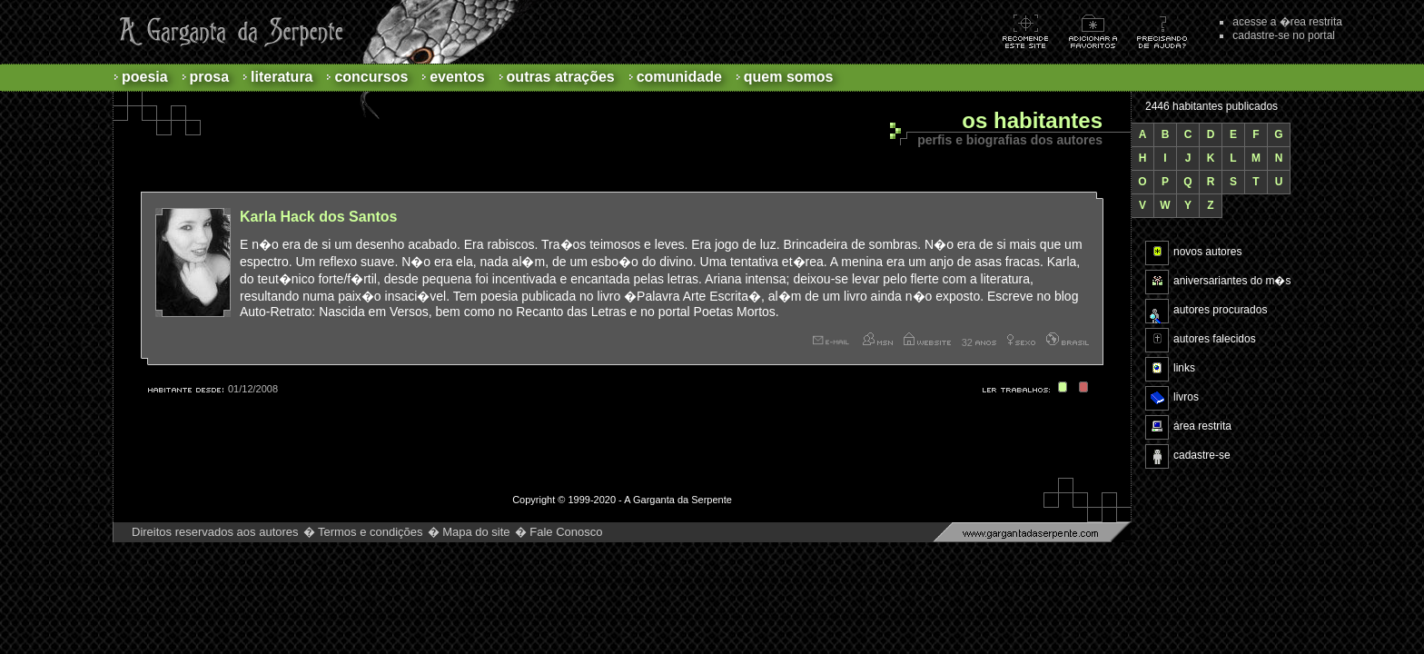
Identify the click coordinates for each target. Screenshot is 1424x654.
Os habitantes (1032, 121)
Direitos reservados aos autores (215, 532)
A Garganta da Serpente (228, 31)
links (1184, 368)
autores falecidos (1214, 338)
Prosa (210, 76)
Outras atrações (561, 76)
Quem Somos (789, 76)
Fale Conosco (565, 532)
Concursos (371, 76)
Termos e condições (370, 532)
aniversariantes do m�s (1231, 280)
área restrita (1202, 426)
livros (1186, 397)
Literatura (281, 76)
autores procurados (1220, 309)
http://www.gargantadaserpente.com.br (1031, 532)
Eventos (457, 76)
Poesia (145, 76)
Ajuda (1171, 31)
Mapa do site (475, 532)
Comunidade (679, 76)
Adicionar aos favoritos (1103, 31)
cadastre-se (1202, 455)
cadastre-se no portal (1283, 35)
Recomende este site (1035, 31)
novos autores (1207, 251)
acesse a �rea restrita (1287, 21)
